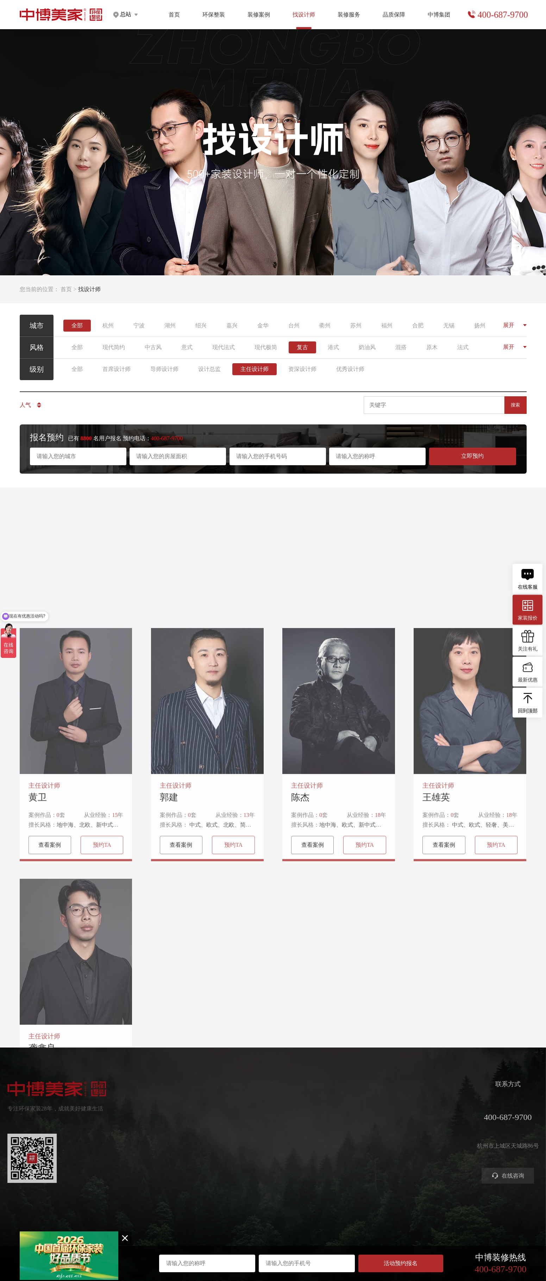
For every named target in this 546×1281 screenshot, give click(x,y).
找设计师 (317, 1084)
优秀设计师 (350, 369)
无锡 (448, 325)
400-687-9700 (502, 14)
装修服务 (349, 15)
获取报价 (361, 1116)
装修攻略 (361, 1166)
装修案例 (258, 15)
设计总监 (209, 369)
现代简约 (113, 347)
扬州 (479, 325)
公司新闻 (452, 1128)
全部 (77, 325)
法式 (463, 347)
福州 (387, 325)
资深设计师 (302, 369)
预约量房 (361, 1103)
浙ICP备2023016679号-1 (273, 1245)
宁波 (139, 325)
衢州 (325, 325)
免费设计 (361, 1128)
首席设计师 (116, 369)
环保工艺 (407, 1103)
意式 (187, 347)
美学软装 (225, 1141)
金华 (263, 325)
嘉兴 (232, 325)
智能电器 (225, 1154)
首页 (174, 15)
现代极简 (266, 347)
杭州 (108, 325)
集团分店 (452, 1116)
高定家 (222, 1128)
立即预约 (472, 456)
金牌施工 (407, 1128)
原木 (432, 347)
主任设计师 (254, 369)
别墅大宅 (225, 1166)
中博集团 (439, 15)
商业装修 (361, 1154)
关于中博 (452, 1103)
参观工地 (361, 1141)
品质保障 (394, 15)
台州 (294, 325)
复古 (302, 347)
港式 (333, 347)
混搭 (401, 347)
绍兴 (201, 325)
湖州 (170, 325)
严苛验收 (407, 1116)
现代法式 (223, 347)
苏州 (356, 325)
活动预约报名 (401, 1263)
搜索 (515, 405)
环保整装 (213, 15)
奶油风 (367, 347)
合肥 (417, 325)
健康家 (222, 1103)
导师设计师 (164, 369)
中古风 (153, 347)
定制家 (222, 1116)
